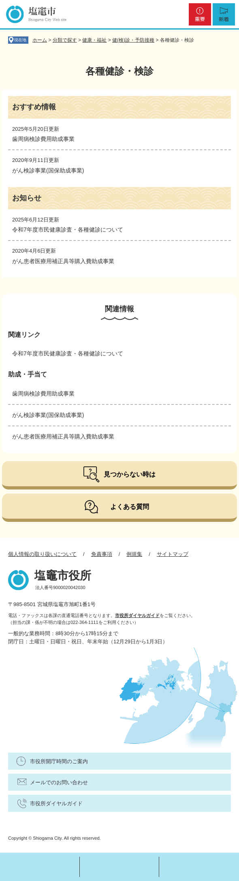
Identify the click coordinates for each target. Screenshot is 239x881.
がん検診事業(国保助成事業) (48, 170)
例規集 (134, 554)
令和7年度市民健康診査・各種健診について (67, 229)
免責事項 (101, 554)
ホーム (39, 40)
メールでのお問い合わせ (59, 782)
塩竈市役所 (62, 575)
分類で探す (65, 40)
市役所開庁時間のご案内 (59, 761)
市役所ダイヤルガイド (137, 615)
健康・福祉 (94, 40)
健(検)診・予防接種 (133, 40)
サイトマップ (172, 554)
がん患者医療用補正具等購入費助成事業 (63, 261)
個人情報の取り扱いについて (42, 554)
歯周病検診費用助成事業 (43, 139)
